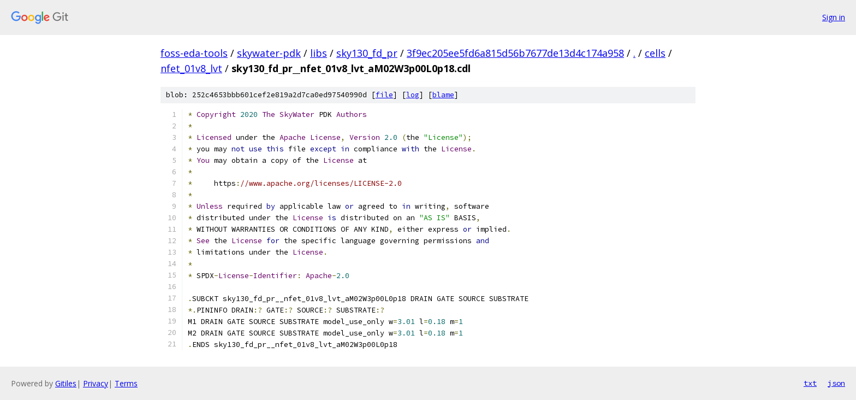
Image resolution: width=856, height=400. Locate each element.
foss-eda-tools (194, 53)
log (412, 94)
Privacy (95, 383)
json (836, 383)
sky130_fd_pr (366, 53)
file (384, 94)
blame (443, 94)
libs (318, 53)
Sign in (833, 17)
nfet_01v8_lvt (191, 68)
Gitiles (65, 383)
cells (655, 53)
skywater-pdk (269, 53)
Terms (126, 383)
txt (810, 383)
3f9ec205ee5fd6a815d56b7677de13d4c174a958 (515, 53)
